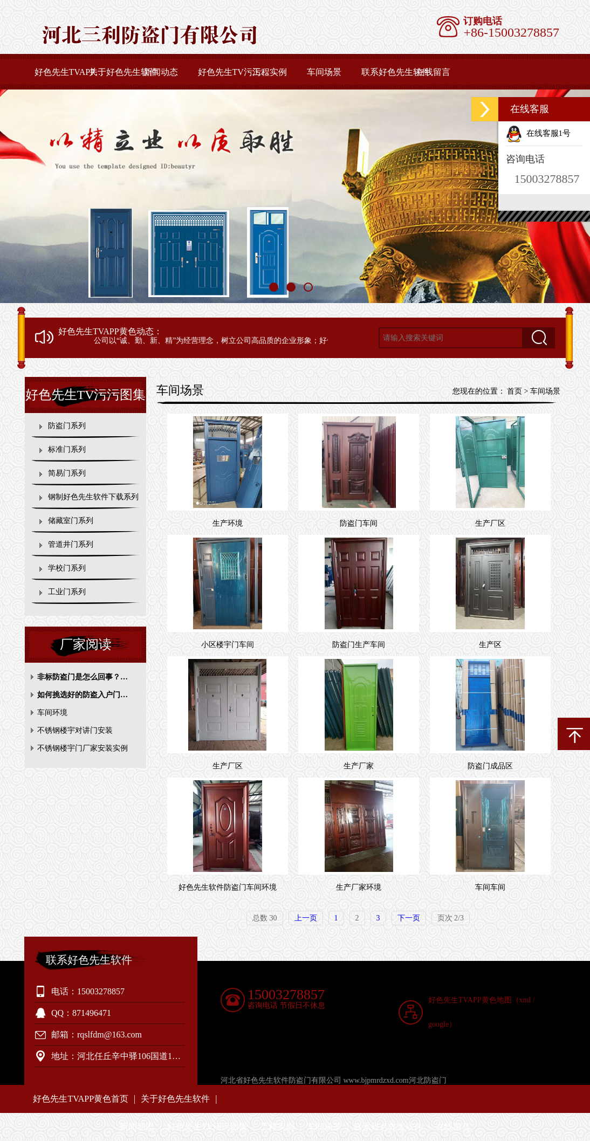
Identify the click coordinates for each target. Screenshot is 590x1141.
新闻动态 (160, 72)
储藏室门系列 (70, 521)
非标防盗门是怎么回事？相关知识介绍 (88, 677)
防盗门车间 (359, 523)
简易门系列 (67, 473)
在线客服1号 (538, 133)
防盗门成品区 (490, 766)
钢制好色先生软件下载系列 (93, 497)
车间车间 (490, 887)
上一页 (305, 918)
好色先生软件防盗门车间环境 (228, 887)
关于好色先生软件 (123, 72)
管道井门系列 (70, 544)
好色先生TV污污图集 (234, 72)
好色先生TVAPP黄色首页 (70, 72)
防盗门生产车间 (358, 645)
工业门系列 (67, 592)
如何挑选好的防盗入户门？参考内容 (88, 695)
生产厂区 (490, 523)
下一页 (408, 918)
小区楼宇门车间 (227, 645)
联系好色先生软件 (395, 72)
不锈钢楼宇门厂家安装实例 (82, 748)
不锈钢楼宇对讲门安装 (75, 730)
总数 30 (264, 918)
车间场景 (324, 72)
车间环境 (52, 713)
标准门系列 (67, 449)
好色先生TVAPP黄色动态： (110, 331)
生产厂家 (359, 766)
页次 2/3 (450, 918)
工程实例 (269, 72)
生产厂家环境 (358, 887)
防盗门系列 (67, 426)
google (438, 1024)
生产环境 (227, 523)
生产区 (490, 645)
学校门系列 (67, 568)
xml (525, 1000)
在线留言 (433, 72)
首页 (514, 391)
